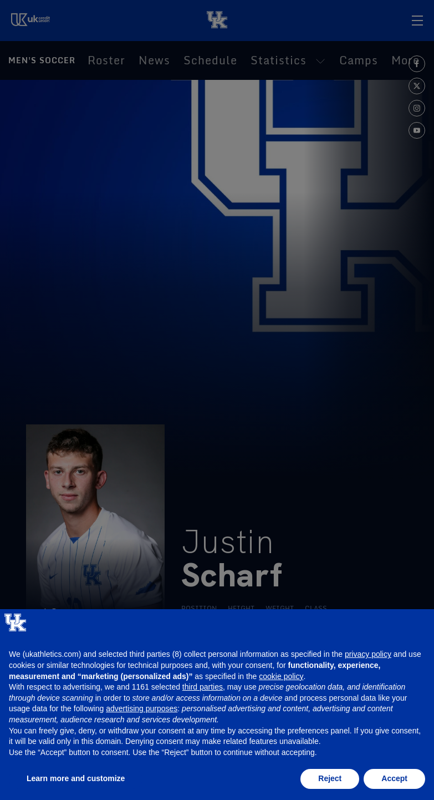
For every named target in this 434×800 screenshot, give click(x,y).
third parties (202, 686)
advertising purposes (141, 708)
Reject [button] (329, 778)
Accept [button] (394, 778)
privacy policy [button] (368, 654)
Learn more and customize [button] (76, 778)
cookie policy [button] (281, 676)
